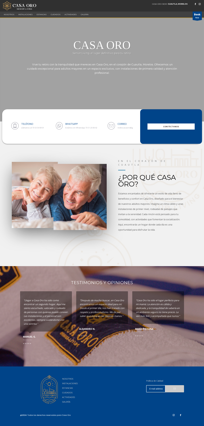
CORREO (122, 124)
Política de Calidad (154, 380)
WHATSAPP (71, 124)
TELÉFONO (27, 124)
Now (197, 16)
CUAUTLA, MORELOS (177, 4)
